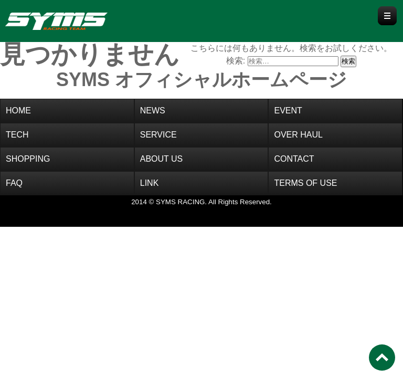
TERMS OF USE (305, 182)
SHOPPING (28, 158)
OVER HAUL (298, 134)
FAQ (14, 182)
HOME (18, 110)
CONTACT (294, 158)
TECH (17, 134)
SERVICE (158, 134)
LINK (149, 182)
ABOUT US (161, 158)
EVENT (288, 110)
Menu (387, 15)
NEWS (152, 110)
